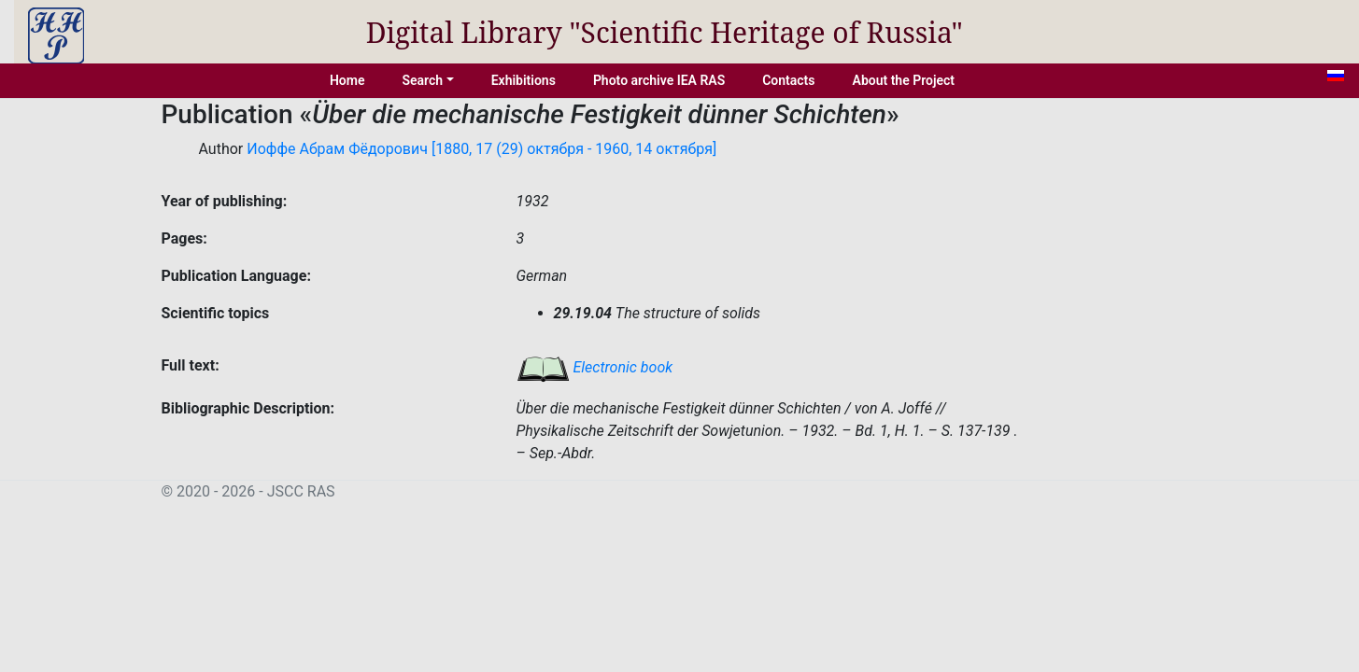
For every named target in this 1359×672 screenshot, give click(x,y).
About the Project (904, 80)
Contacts (788, 80)
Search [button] (422, 80)
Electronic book (595, 367)
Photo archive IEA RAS (659, 80)
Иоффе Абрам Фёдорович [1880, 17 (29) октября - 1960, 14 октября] (481, 149)
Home (347, 80)
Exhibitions (523, 80)
